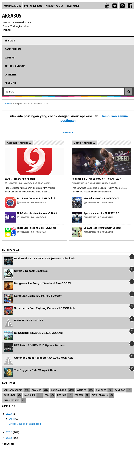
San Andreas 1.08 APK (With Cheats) (102, 227)
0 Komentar (27, 183)
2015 (9, 437)
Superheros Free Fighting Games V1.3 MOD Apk (44, 308)
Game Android (82, 142)
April (12, 418)
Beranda (68, 132)
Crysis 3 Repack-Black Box (31, 270)
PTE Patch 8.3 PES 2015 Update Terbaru (39, 345)
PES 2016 (79, 395)
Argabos (11, 15)
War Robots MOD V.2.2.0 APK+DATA (101, 198)
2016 (9, 432)
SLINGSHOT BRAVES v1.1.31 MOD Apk (38, 332)
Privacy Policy (54, 5)
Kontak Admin (12, 5)
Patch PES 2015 (11, 400)
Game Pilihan (13, 49)
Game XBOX (9, 395)
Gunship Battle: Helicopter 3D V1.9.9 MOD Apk (43, 357)
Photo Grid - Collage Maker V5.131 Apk (36, 227)
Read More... (44, 183)
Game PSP (120, 390)
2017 (9, 413)
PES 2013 (61, 395)
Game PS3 (101, 390)
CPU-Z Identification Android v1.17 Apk (37, 213)
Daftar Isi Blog (33, 5)
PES (47, 395)
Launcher (10, 74)
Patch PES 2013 (100, 395)
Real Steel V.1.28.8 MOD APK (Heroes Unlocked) (44, 258)
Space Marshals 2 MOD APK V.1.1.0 (101, 213)
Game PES (10, 57)
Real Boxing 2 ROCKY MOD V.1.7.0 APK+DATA (96, 178)
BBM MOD (10, 83)
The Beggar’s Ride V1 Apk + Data (35, 370)
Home (10, 40)
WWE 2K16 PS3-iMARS (28, 320)
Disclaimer (73, 5)
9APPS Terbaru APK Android (20, 178)
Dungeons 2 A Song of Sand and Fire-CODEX (42, 283)
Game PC (81, 390)
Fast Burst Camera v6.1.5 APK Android (36, 198)
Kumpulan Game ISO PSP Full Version (38, 295)
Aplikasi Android (15, 66)
